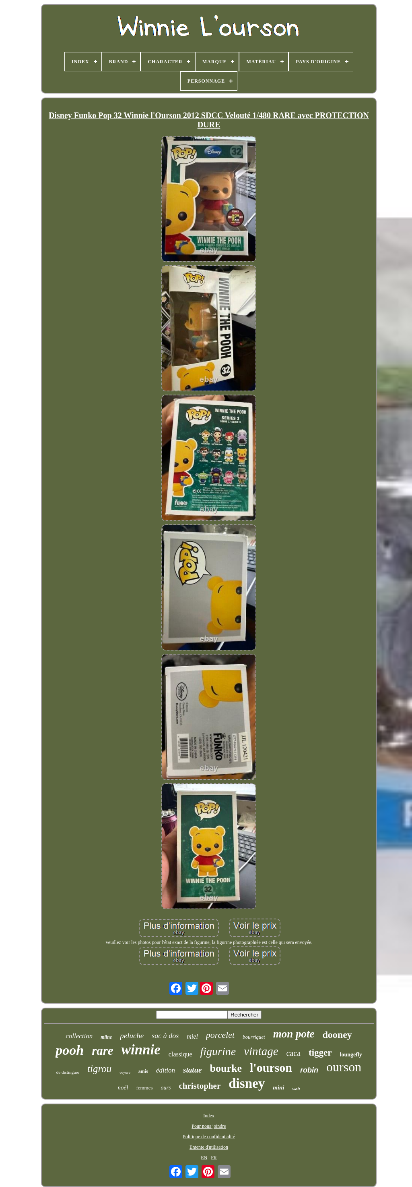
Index (208, 1115)
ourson (343, 1067)
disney (247, 1083)
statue (192, 1070)
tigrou (99, 1068)
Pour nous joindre (209, 1126)
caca (293, 1053)
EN (204, 1157)
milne (106, 1037)
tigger (320, 1053)
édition (165, 1070)
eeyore (124, 1072)
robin (309, 1070)
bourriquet (254, 1037)
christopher (199, 1086)
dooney (337, 1034)
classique (180, 1054)
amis (143, 1071)
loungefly (351, 1055)
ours (166, 1088)
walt (296, 1088)
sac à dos (165, 1036)
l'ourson (271, 1067)
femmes (144, 1088)
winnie (141, 1050)
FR (214, 1157)
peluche (132, 1035)
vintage (261, 1051)
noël (123, 1087)
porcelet (220, 1035)
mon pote (294, 1034)
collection (79, 1036)
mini (278, 1087)
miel (192, 1036)
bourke (226, 1068)
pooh (70, 1050)
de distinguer (67, 1072)
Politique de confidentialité (209, 1136)
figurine (218, 1051)
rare (102, 1051)
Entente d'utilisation (209, 1147)
